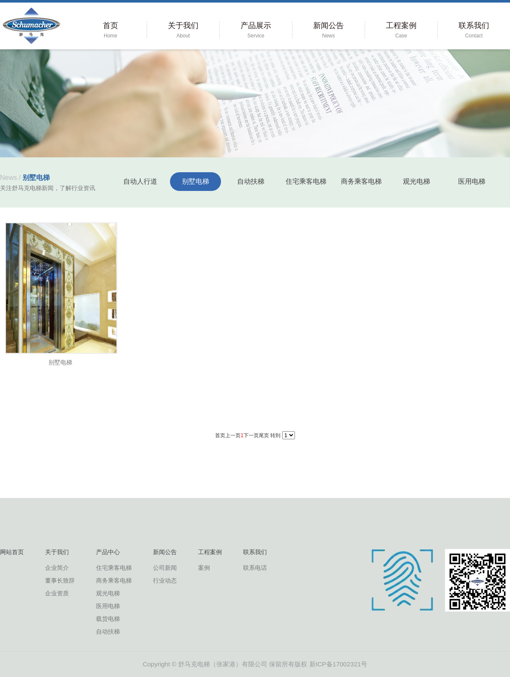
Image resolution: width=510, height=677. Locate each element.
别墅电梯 (195, 181)
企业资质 (57, 593)
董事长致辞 (60, 580)
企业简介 (57, 567)
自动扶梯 (250, 181)
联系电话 (255, 567)
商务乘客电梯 (361, 181)
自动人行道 (140, 181)
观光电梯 (416, 181)
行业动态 (165, 580)
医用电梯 (471, 181)
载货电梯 (108, 618)
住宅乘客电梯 (306, 181)
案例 (204, 567)
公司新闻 (165, 567)
